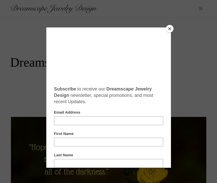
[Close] (169, 29)
